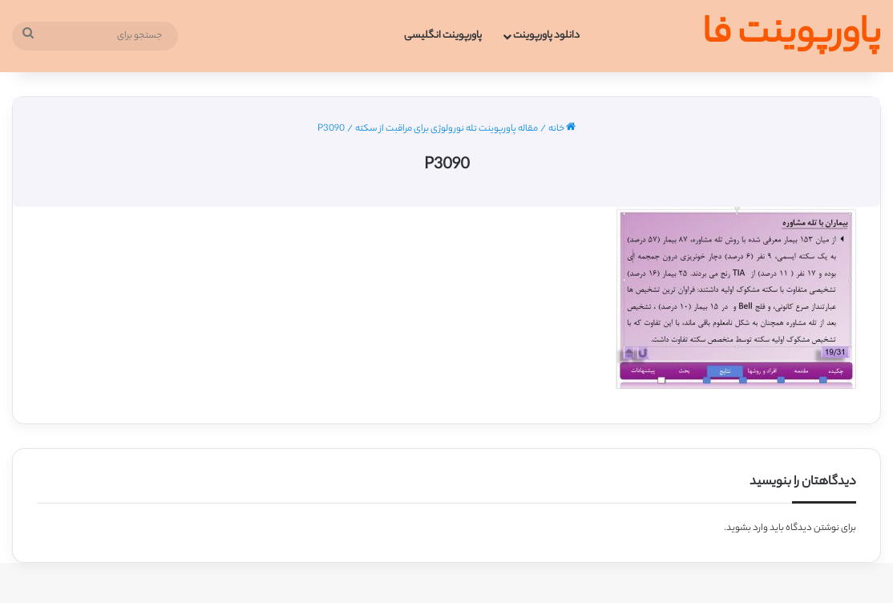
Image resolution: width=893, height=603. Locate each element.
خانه (562, 129)
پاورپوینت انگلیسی (443, 35)
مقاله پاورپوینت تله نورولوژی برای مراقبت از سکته (446, 129)
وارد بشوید (747, 528)
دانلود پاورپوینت (546, 35)
